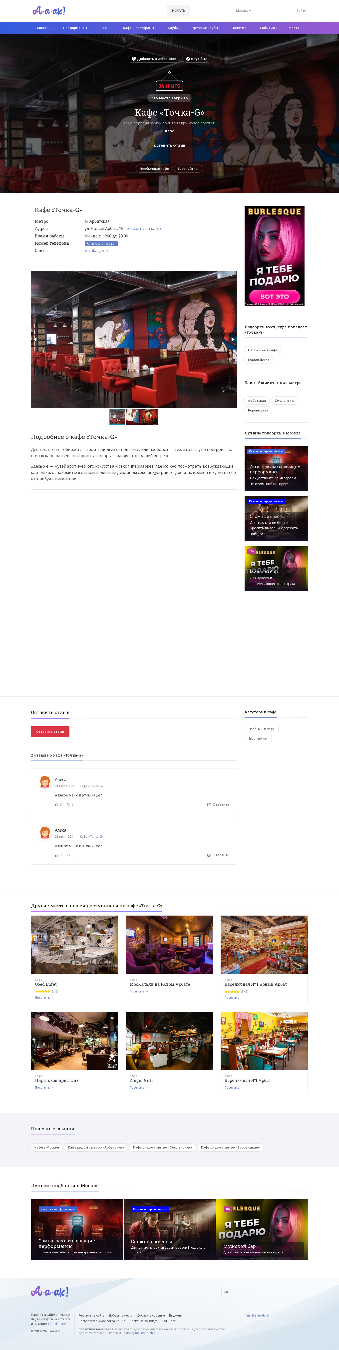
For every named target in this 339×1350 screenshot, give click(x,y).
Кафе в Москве (46, 1147)
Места (295, 27)
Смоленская (285, 400)
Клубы (174, 27)
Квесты (44, 27)
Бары (106, 27)
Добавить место (121, 1315)
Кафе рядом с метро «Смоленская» (162, 1147)
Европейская (189, 168)
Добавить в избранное (154, 58)
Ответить (218, 804)
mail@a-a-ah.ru (146, 1333)
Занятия (240, 27)
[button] (233, 275)
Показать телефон (101, 243)
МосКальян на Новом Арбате (160, 984)
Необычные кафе (154, 168)
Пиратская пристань (57, 1080)
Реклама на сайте (91, 1315)
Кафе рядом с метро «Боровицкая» (230, 1147)
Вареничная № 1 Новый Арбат (256, 984)
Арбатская (257, 400)
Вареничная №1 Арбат (248, 1080)
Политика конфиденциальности (153, 1321)
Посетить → (44, 997)
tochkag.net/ (96, 250)
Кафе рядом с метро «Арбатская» (96, 1147)
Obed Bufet (46, 984)
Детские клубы (206, 27)
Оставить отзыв (169, 145)
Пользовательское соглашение (101, 1321)
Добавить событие (151, 1315)
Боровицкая (258, 410)
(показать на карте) (144, 228)
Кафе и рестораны (140, 27)
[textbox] (140, 7)
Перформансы (76, 27)
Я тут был (196, 58)
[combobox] (140, 10)
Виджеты (175, 1315)
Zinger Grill (141, 1080)
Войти (301, 10)
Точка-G (96, 786)
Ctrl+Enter (56, 1324)
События (268, 27)
